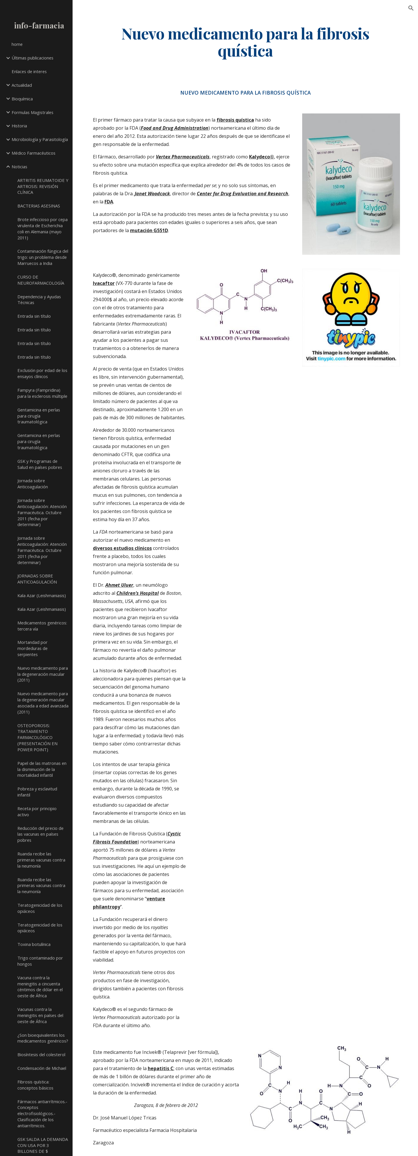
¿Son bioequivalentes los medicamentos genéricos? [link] (42, 1038)
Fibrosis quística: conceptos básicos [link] (35, 1085)
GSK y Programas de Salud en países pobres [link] (39, 464)
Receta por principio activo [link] (37, 811)
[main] (245, 41)
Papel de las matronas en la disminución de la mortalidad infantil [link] (41, 769)
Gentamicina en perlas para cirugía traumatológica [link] (38, 416)
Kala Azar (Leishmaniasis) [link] (41, 595)
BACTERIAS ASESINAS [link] (38, 206)
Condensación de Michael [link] (41, 1068)
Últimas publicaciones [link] (32, 58)
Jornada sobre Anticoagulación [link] (32, 484)
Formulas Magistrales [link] (32, 112)
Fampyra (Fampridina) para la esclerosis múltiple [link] (42, 393)
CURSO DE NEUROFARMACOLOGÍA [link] (40, 280)
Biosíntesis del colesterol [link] (41, 1054)
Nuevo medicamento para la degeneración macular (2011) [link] (42, 674)
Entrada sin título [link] (34, 316)
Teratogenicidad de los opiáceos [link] (39, 908)
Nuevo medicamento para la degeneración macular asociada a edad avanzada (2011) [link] (43, 702)
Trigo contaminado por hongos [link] (40, 961)
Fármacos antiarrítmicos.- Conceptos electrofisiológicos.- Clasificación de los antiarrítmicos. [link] (42, 1113)
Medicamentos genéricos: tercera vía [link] (42, 626)
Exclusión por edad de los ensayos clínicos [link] (42, 373)
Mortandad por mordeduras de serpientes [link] (32, 648)
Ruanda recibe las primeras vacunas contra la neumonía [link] (41, 860)
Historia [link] (19, 126)
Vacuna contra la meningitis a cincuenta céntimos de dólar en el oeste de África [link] (40, 986)
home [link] (17, 44)
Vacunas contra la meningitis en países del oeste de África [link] (40, 1015)
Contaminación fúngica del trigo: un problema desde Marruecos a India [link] (42, 257)
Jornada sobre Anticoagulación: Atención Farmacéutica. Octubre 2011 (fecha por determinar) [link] (42, 512)
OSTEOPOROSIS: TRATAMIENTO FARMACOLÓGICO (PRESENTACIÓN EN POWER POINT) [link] (37, 737)
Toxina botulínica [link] (34, 944)
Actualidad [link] (22, 85)
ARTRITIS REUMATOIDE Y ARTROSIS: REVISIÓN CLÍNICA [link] (43, 186)
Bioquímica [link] (22, 99)
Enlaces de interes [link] (29, 71)
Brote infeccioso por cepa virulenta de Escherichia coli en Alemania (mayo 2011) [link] (42, 228)
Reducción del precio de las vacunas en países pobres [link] (40, 834)
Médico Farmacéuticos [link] (33, 153)
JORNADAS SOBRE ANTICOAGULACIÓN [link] (37, 579)
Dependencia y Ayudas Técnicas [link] (39, 300)
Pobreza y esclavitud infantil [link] (37, 792)
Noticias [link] (19, 166)
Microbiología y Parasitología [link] (40, 139)
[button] (411, 8)
